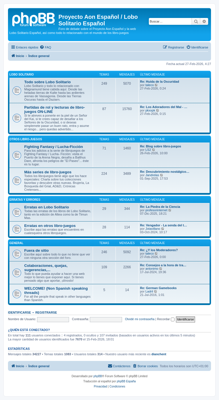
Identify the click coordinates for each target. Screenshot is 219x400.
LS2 (148, 149)
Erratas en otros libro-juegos (50, 226)
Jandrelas (152, 175)
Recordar (166, 319)
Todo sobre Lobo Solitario (47, 82)
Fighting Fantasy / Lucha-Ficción (53, 147)
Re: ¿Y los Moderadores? (159, 250)
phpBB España (126, 381)
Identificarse (19, 312)
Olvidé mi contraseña (139, 319)
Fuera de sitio (36, 250)
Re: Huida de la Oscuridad (159, 81)
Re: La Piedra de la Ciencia (160, 206)
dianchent (158, 354)
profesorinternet (156, 210)
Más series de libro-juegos (48, 172)
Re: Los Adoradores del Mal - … (163, 107)
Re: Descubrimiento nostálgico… (164, 171)
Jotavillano (152, 228)
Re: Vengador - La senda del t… (163, 225)
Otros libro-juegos (25, 139)
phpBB (98, 376)
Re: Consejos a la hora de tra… (163, 265)
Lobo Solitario (21, 74)
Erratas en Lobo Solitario (46, 207)
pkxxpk (150, 110)
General (16, 243)
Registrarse (46, 312)
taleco (149, 85)
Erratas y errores (24, 199)
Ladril (149, 291)
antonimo (151, 268)
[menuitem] (45, 47)
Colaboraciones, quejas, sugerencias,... (46, 267)
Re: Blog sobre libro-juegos (160, 146)
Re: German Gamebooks (158, 288)
